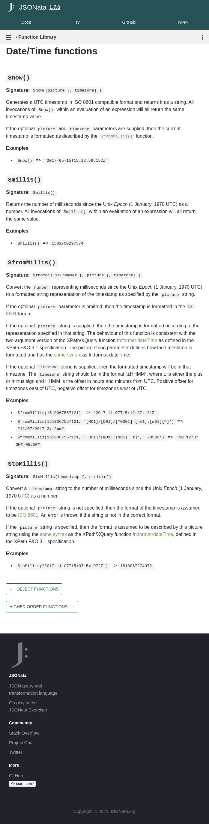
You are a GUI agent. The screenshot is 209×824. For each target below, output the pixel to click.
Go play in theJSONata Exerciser (28, 706)
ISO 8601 (28, 515)
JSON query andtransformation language (33, 689)
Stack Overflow (24, 732)
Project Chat (21, 742)
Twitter (15, 752)
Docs (26, 22)
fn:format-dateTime (137, 340)
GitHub (129, 22)
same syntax (67, 354)
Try (76, 22)
